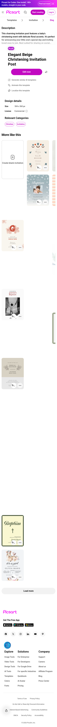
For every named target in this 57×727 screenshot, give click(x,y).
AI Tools (7, 671)
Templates (8, 676)
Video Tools (9, 662)
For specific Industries (27, 671)
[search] (25, 12)
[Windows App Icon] (29, 626)
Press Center (44, 681)
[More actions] (45, 167)
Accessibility (39, 715)
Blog (40, 676)
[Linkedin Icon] (28, 634)
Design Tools (9, 666)
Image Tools (9, 657)
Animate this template (21, 85)
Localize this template (21, 91)
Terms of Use (22, 699)
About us (42, 666)
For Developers (24, 662)
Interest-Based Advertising (19, 710)
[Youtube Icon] (35, 634)
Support (42, 657)
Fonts (6, 686)
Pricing (20, 686)
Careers (42, 662)
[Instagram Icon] (20, 634)
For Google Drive (24, 666)
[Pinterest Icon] (42, 634)
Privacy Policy (35, 699)
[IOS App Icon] (7, 626)
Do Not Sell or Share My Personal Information (28, 704)
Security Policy (26, 715)
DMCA (15, 715)
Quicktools (22, 676)
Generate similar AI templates (24, 80)
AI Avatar (21, 681)
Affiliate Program (46, 671)
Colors (7, 681)
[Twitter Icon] (13, 634)
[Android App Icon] (18, 626)
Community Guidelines (39, 710)
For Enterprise (23, 657)
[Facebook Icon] (5, 634)
